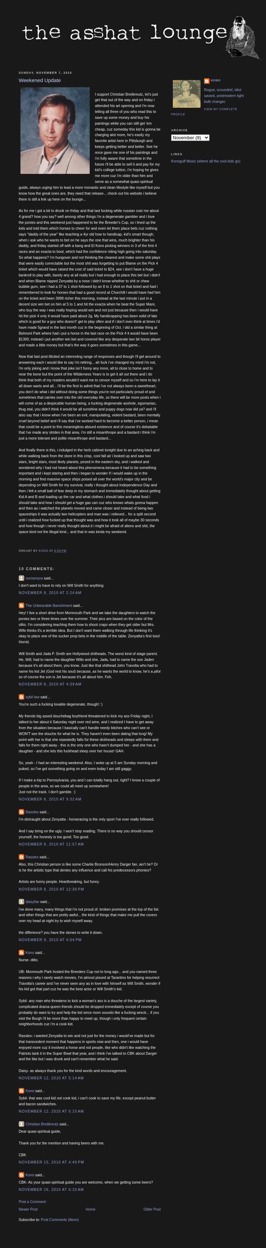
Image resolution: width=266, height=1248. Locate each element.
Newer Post (28, 1209)
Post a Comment (32, 1202)
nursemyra (34, 578)
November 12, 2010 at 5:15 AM (51, 1111)
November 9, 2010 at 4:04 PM (50, 940)
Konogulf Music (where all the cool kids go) (205, 161)
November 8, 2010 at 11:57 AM (51, 844)
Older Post (152, 1209)
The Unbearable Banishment (49, 605)
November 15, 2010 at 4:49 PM (51, 1162)
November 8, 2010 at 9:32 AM (50, 799)
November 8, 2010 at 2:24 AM (50, 593)
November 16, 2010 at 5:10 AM (51, 1189)
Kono (30, 952)
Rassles (32, 812)
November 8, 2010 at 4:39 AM (50, 684)
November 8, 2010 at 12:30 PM (51, 889)
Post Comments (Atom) (60, 1220)
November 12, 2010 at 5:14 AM (51, 1078)
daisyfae (32, 902)
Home (90, 1209)
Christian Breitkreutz (42, 1124)
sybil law (32, 697)
